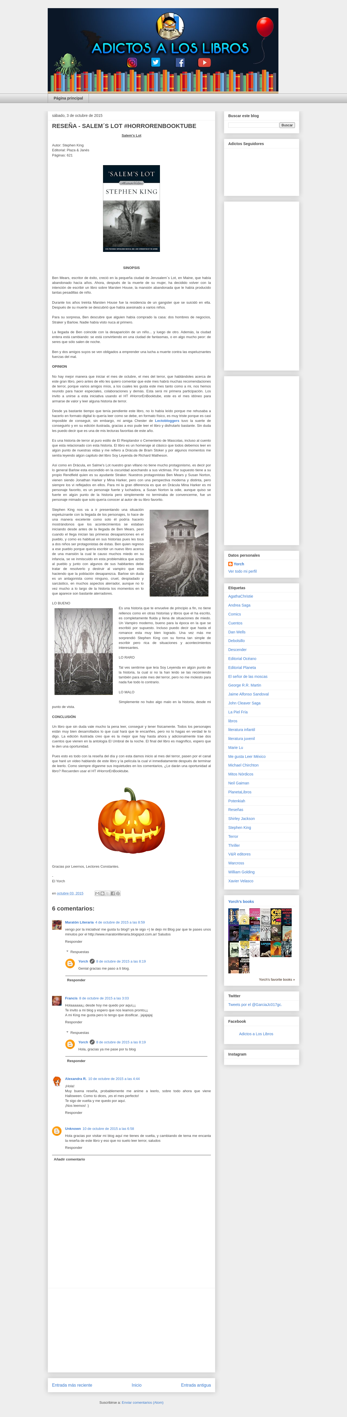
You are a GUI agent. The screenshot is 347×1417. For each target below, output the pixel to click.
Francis (71, 998)
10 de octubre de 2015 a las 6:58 (108, 1129)
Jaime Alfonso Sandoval (248, 694)
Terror (233, 836)
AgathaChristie (240, 596)
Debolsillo (236, 641)
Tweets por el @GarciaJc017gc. (255, 1004)
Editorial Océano (242, 658)
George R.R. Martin (244, 685)
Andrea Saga (239, 605)
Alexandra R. (75, 1079)
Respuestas (79, 952)
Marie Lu (235, 747)
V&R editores (239, 854)
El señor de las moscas (248, 676)
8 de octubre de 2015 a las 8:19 (121, 961)
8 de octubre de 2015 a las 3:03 (104, 998)
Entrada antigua (196, 1385)
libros (232, 721)
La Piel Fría (238, 712)
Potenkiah (236, 801)
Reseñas (235, 809)
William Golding (241, 872)
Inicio (137, 1385)
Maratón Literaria (79, 922)
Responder (73, 942)
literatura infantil (241, 729)
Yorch (83, 961)
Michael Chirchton (243, 765)
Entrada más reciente (72, 1385)
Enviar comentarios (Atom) (142, 1402)
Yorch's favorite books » (277, 980)
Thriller (234, 845)
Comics (234, 614)
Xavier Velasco (240, 881)
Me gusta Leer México (247, 756)
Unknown (73, 1129)
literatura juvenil (241, 738)
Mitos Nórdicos (240, 774)
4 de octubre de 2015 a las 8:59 (120, 922)
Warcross (236, 863)
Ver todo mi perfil (242, 571)
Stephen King (239, 827)
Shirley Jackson (241, 818)
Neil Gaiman (238, 783)
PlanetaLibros (240, 792)
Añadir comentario (69, 1159)
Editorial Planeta (242, 667)
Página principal (68, 98)
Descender (237, 649)
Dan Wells (237, 632)
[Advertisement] (131, 1330)
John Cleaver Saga (244, 703)
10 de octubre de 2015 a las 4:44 (114, 1079)
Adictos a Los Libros (256, 1034)
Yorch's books (241, 901)
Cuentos (235, 623)
